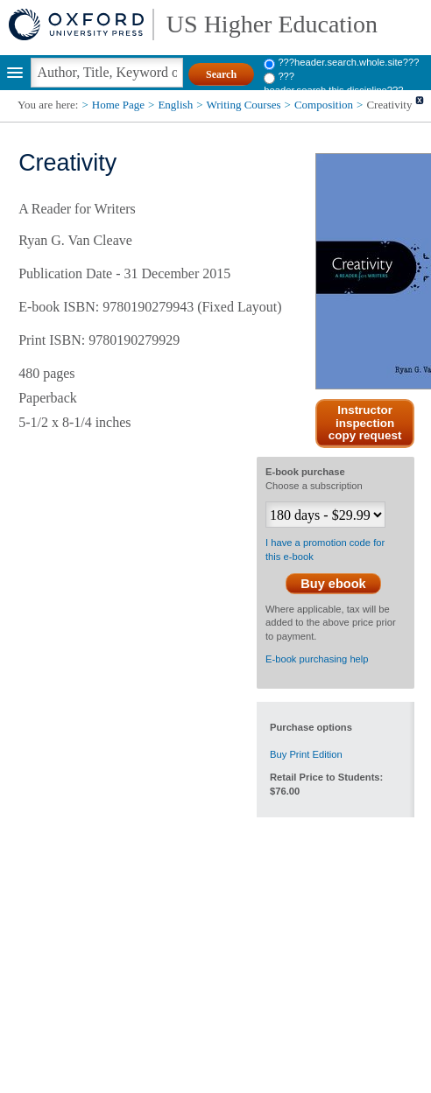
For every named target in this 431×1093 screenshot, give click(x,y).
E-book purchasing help (317, 659)
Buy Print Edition (306, 754)
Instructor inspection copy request (365, 423)
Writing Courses (244, 104)
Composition (323, 104)
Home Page (118, 104)
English (175, 104)
